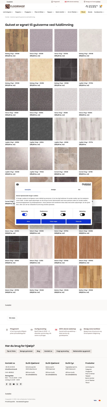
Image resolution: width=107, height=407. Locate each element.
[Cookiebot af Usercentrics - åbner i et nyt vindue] (83, 184)
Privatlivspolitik (10, 401)
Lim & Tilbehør (72, 12)
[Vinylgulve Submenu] (31, 12)
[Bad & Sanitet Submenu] (65, 12)
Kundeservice (98, 12)
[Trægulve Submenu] (21, 12)
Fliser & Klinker (39, 12)
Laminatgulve (7, 12)
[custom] (20, 384)
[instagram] (10, 384)
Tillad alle (78, 221)
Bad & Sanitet (60, 12)
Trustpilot (10, 1)
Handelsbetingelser (22, 401)
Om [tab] (79, 189)
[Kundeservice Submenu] (103, 12)
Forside (7, 17)
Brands (90, 12)
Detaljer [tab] (53, 189)
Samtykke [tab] (28, 189)
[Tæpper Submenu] (53, 12)
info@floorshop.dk (11, 369)
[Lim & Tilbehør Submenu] (77, 12)
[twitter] (17, 384)
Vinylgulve (28, 12)
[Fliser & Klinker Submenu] (44, 12)
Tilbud (87, 382)
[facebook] (6, 384)
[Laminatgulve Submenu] (12, 12)
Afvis (28, 221)
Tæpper (49, 12)
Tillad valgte (53, 221)
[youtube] (13, 384)
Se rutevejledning (31, 374)
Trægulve (18, 12)
